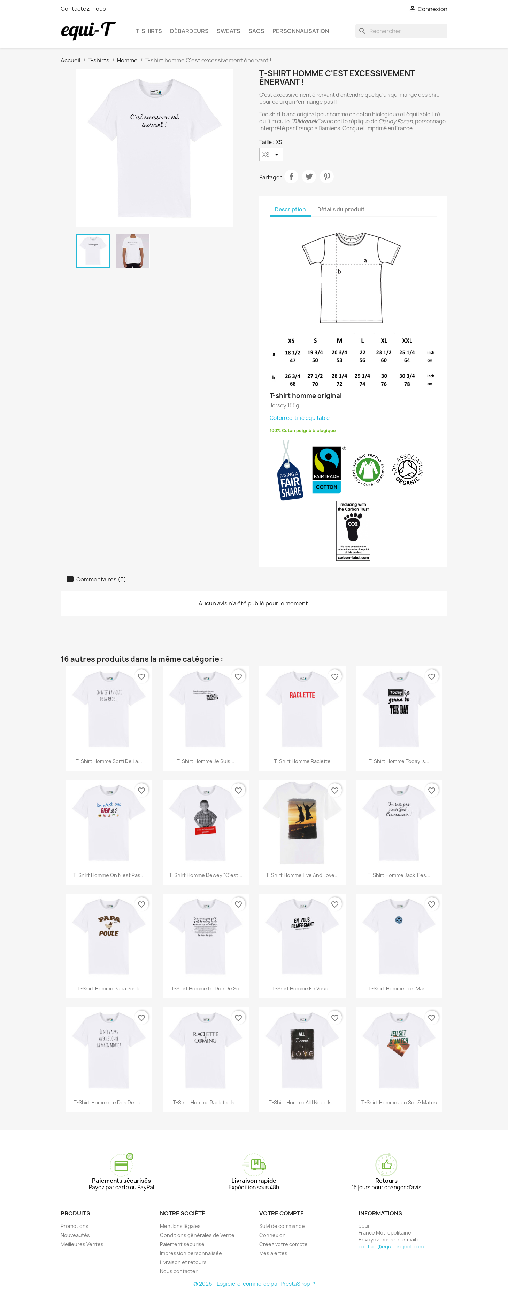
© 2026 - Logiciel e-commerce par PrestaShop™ (254, 1283)
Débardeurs (189, 31)
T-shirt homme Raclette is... (206, 1102)
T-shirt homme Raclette (302, 761)
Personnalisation (300, 31)
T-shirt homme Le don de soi (205, 988)
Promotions (74, 1226)
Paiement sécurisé (182, 1244)
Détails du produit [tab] (341, 209)
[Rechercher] (401, 31)
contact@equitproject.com (391, 1246)
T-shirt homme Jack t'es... (399, 875)
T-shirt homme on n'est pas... (109, 875)
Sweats (228, 31)
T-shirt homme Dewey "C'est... (206, 875)
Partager (291, 176)
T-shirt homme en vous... (302, 988)
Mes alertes (273, 1253)
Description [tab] (290, 209)
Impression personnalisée (191, 1253)
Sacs (256, 31)
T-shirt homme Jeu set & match (399, 1102)
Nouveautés (75, 1235)
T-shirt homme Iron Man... (399, 988)
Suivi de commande (282, 1226)
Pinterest (327, 176)
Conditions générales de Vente (197, 1235)
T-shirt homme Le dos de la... (109, 1102)
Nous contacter (179, 1271)
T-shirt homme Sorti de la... (109, 761)
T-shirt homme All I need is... (302, 1102)
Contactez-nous (83, 9)
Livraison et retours (183, 1262)
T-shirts (149, 31)
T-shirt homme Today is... (399, 761)
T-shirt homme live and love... (302, 875)
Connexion (272, 1235)
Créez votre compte (283, 1244)
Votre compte (281, 1213)
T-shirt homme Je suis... (205, 761)
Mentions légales (180, 1226)
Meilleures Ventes (82, 1244)
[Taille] (271, 154)
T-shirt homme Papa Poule (109, 988)
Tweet (309, 176)
